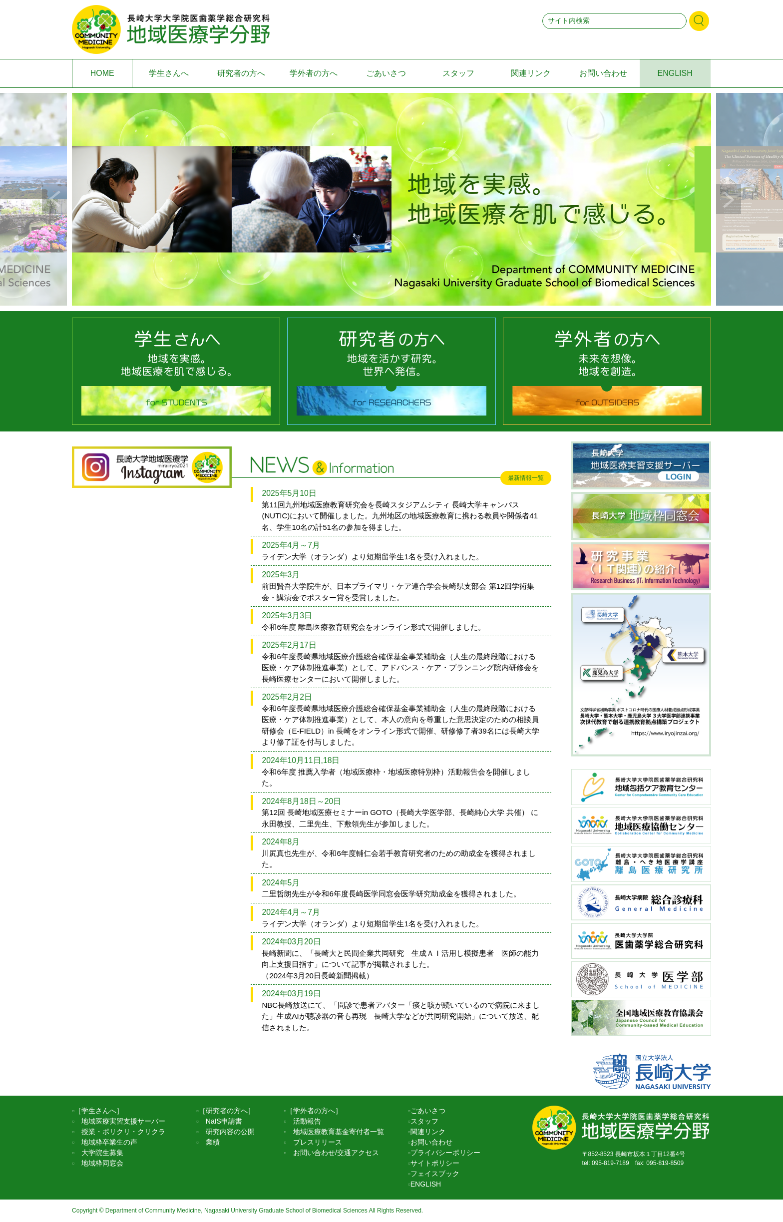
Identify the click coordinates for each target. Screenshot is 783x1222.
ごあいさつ (386, 73)
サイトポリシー (434, 1163)
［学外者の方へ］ (314, 1111)
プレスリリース (314, 1142)
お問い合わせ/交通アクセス (332, 1153)
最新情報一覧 (526, 477)
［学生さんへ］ (98, 1111)
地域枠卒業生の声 (105, 1142)
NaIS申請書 (220, 1121)
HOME (102, 73)
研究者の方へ (241, 73)
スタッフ (458, 73)
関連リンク (531, 73)
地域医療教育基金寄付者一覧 (335, 1132)
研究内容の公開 (227, 1132)
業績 (209, 1142)
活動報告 (303, 1121)
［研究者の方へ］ (227, 1111)
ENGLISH (675, 73)
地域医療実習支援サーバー (119, 1121)
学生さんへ (169, 73)
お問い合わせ (603, 73)
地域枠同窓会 (98, 1163)
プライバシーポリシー (445, 1153)
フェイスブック (434, 1174)
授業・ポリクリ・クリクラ (119, 1132)
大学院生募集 (98, 1153)
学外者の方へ (314, 73)
